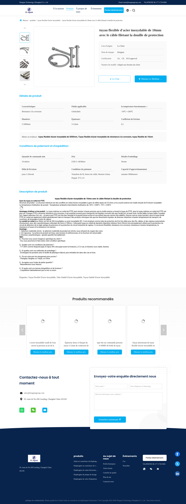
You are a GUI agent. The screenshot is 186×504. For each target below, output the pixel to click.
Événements (96, 8)
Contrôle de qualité (109, 473)
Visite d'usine (107, 468)
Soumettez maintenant (110, 419)
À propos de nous (81, 10)
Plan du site (107, 477)
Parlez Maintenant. (114, 10)
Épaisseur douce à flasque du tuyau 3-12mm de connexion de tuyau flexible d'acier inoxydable (76, 346)
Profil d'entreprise (109, 464)
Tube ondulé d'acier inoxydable (69, 277)
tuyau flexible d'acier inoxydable (49, 20)
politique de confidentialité (34, 500)
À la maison (58, 8)
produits (33, 20)
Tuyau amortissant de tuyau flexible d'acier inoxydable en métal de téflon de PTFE (143, 346)
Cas (124, 461)
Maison (25, 20)
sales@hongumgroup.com (34, 393)
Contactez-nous (108, 482)
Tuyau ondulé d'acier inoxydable (96, 277)
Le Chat (115, 79)
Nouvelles (126, 466)
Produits (70, 8)
